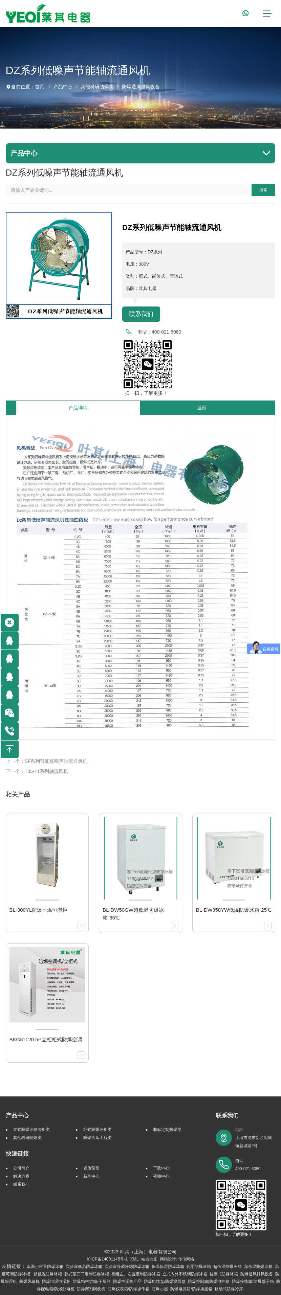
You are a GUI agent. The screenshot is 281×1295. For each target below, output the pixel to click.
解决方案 (21, 1176)
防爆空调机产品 (127, 1281)
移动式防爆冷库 (229, 1289)
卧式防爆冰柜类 (97, 1129)
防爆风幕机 (29, 1281)
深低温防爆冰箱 (258, 1266)
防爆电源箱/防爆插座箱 (191, 1289)
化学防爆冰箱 (199, 1266)
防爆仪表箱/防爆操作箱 (128, 1289)
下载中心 (161, 1168)
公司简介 (21, 1168)
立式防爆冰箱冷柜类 (31, 1129)
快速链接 (17, 1154)
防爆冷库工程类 (97, 1137)
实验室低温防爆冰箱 (84, 1266)
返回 (202, 407)
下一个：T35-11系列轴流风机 (37, 771)
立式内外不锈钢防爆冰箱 (185, 1274)
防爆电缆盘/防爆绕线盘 (165, 1281)
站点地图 (149, 1259)
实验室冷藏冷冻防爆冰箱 (127, 1266)
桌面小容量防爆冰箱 (45, 1266)
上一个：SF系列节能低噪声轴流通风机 (47, 761)
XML (134, 1259)
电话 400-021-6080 (248, 1164)
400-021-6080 (166, 332)
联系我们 (141, 314)
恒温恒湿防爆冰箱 (168, 1266)
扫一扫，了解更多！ (145, 393)
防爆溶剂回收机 (91, 1289)
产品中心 (62, 86)
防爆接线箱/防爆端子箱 (253, 1281)
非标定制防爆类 (167, 1129)
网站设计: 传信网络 (177, 1259)
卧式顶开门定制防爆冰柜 (86, 1274)
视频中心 (161, 1176)
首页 (39, 86)
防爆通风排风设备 (141, 86)
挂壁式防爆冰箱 (224, 1274)
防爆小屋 (160, 1289)
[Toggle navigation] (267, 13)
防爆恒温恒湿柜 (56, 1281)
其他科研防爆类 (97, 86)
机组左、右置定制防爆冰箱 (135, 1274)
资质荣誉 (91, 1168)
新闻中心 (91, 1176)
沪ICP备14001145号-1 (107, 1259)
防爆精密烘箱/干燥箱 (91, 1281)
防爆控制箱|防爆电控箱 (209, 1281)
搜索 (263, 189)
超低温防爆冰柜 (48, 1274)
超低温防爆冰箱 (227, 1266)
